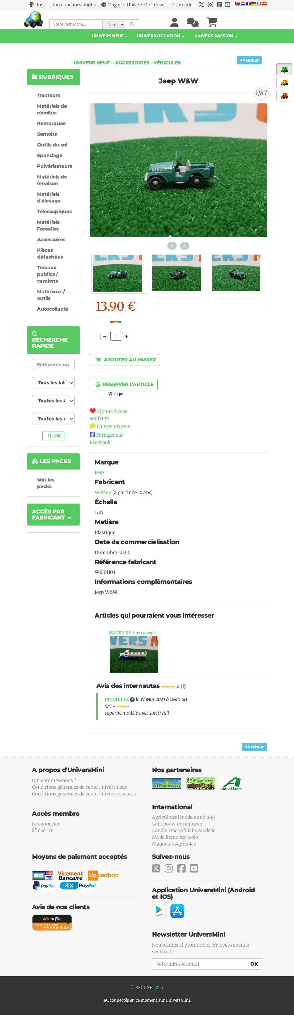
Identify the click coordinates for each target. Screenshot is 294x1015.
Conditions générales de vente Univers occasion (84, 794)
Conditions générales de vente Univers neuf (79, 787)
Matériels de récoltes (52, 109)
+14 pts (118, 394)
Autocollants (52, 309)
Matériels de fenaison (52, 180)
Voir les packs (45, 483)
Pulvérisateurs (54, 166)
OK (54, 435)
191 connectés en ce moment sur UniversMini (146, 1000)
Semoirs (47, 134)
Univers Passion (216, 35)
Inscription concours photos (63, 4)
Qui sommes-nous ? (54, 780)
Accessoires (132, 63)
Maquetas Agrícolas (174, 844)
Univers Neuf (109, 35)
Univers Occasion (160, 35)
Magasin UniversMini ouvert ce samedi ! (150, 4)
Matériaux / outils (51, 295)
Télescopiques (54, 212)
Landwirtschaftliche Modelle (183, 830)
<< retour (249, 60)
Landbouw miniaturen (177, 824)
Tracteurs (48, 95)
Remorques (51, 123)
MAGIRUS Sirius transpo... (134, 632)
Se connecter (46, 824)
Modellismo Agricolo (175, 837)
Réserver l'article (124, 384)
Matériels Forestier (48, 225)
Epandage (49, 155)
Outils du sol (52, 145)
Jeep (99, 472)
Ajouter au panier (126, 360)
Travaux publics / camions (47, 274)
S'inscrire (42, 830)
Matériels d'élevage (49, 197)
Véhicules (167, 63)
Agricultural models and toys (184, 817)
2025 (158, 987)
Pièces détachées (50, 253)
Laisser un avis (113, 426)
